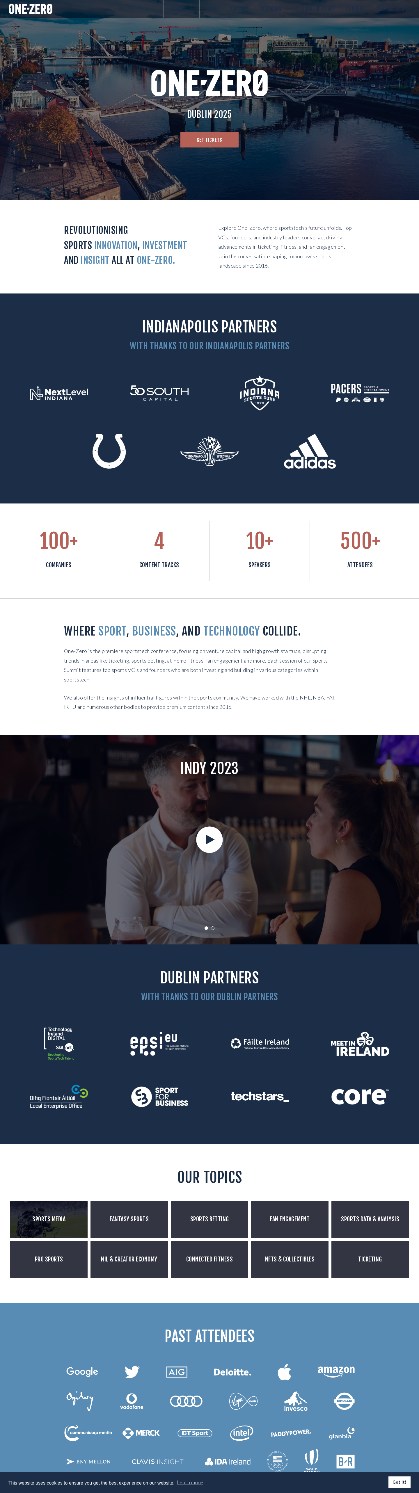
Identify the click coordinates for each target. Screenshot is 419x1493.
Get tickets (209, 140)
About (180, 13)
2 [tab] (212, 928)
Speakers (255, 13)
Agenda (144, 13)
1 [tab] (206, 928)
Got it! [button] (400, 1482)
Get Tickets (388, 13)
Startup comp (303, 13)
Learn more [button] (190, 1482)
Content (346, 13)
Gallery (213, 13)
